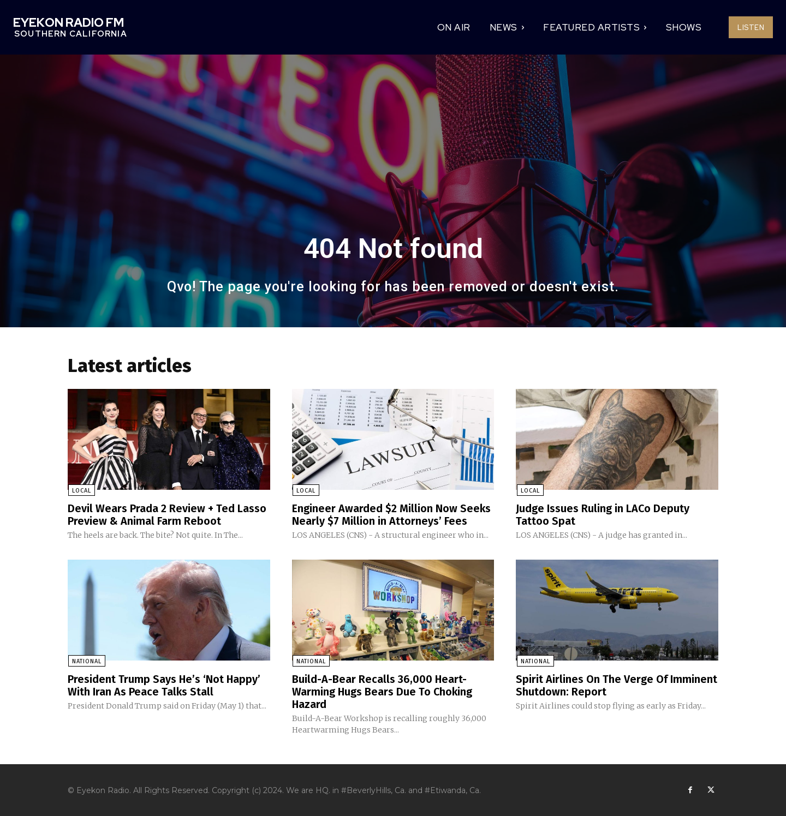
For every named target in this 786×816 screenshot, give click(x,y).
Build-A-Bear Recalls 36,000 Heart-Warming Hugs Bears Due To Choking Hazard (383, 690)
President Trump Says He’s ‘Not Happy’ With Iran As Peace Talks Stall (164, 684)
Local (81, 491)
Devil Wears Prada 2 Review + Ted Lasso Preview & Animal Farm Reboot (167, 514)
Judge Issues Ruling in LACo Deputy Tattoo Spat (603, 514)
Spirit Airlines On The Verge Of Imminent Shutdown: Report (616, 684)
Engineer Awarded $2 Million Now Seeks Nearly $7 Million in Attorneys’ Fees (392, 514)
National (86, 660)
